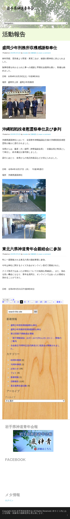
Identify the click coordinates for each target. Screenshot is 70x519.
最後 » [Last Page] (59, 302)
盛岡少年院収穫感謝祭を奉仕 (24, 325)
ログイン (9, 500)
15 (41, 302)
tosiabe (25, 53)
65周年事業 (16, 360)
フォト (14, 373)
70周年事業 (16, 364)
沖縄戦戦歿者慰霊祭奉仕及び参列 (31, 129)
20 (45, 302)
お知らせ (15, 368)
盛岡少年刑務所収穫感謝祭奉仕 (29, 48)
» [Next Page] (53, 302)
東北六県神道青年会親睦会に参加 (31, 249)
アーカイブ (10, 397)
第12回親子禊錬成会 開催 (22, 333)
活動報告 (33, 53)
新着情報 (15, 377)
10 (36, 302)
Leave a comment (44, 53)
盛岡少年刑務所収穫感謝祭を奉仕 (26, 329)
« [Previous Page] (7, 302)
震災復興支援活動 (19, 386)
